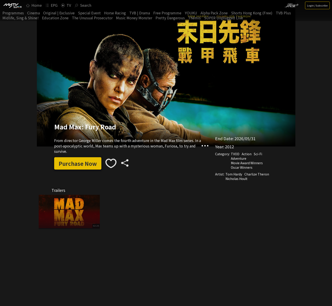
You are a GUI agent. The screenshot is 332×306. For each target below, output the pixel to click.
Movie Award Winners (247, 163)
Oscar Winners (241, 167)
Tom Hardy (233, 174)
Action (247, 154)
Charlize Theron (256, 174)
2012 (229, 146)
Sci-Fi (258, 154)
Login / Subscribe (317, 5)
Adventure (238, 158)
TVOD (235, 154)
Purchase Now (78, 163)
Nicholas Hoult (236, 178)
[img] (12, 5)
